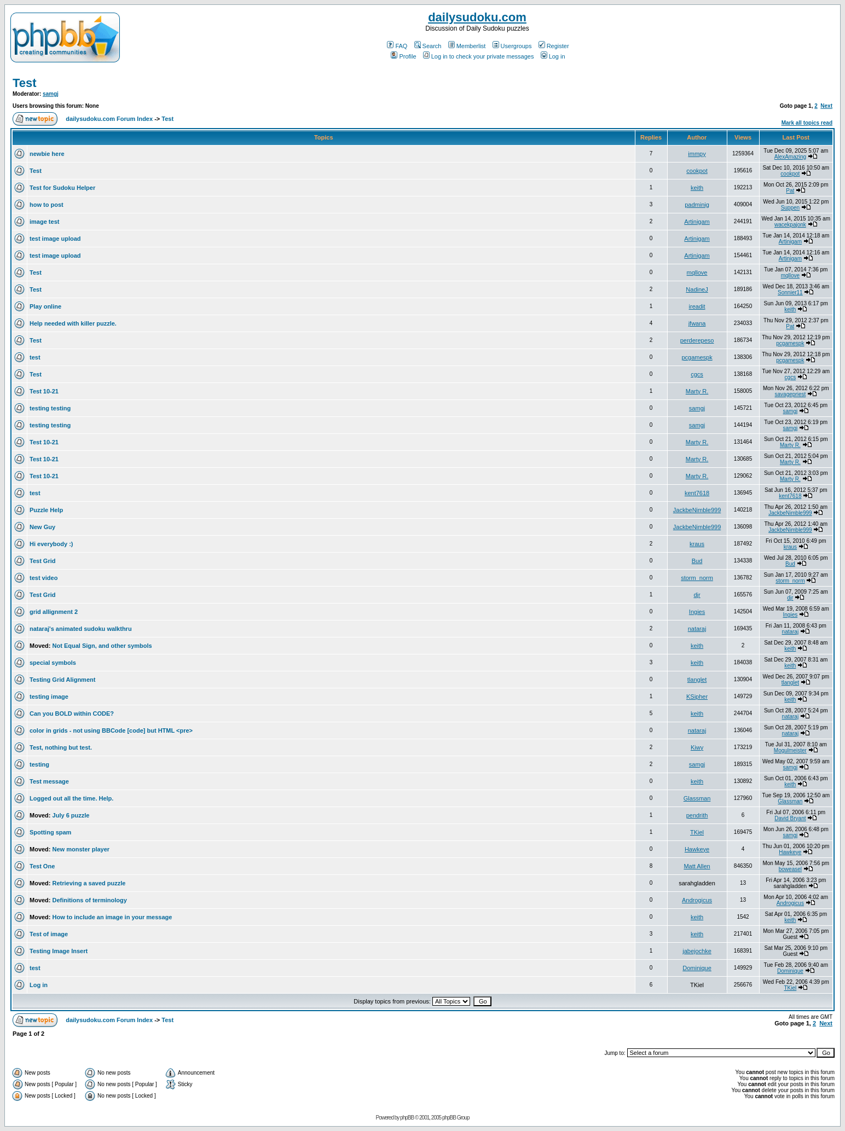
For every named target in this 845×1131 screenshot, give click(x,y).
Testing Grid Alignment (62, 679)
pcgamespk (790, 343)
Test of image (49, 934)
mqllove (697, 272)
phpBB (407, 1118)
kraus (697, 544)
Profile (403, 56)
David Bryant (790, 818)
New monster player (81, 849)
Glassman (697, 798)
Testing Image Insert (59, 951)
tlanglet (697, 679)
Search (428, 46)
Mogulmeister (790, 750)
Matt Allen (697, 866)
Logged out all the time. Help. (71, 798)
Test (25, 83)
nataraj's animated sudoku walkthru (81, 628)
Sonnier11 (790, 292)
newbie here (47, 153)
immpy (696, 153)
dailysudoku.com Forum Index (109, 118)
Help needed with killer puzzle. (73, 323)
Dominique (696, 968)
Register (554, 46)
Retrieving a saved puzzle (89, 883)
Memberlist (467, 46)
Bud (697, 561)
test (35, 357)
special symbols (53, 662)
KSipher (697, 696)
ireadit (697, 306)
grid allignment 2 (54, 611)
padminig (697, 204)
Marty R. (697, 391)
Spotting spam (50, 832)
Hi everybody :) (51, 544)
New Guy (42, 527)
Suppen (790, 208)
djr (696, 594)
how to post (46, 204)
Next (826, 106)
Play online (45, 306)
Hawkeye (697, 849)
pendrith (697, 815)
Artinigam (696, 221)
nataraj (697, 628)
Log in (553, 56)
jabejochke (696, 951)
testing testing (50, 408)
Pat (790, 191)
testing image (49, 696)
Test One (42, 866)
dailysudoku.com (477, 17)
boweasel (790, 869)
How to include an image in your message (112, 917)
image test (44, 221)
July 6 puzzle (71, 815)
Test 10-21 (44, 391)
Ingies (697, 611)
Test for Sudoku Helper (62, 187)
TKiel (697, 832)
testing (39, 764)
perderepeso (697, 340)
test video (43, 578)
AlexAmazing (790, 157)
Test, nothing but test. (61, 747)
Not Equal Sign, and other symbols (102, 645)
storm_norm (697, 578)
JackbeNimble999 (697, 510)
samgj (51, 94)
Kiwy (697, 747)
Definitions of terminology (90, 900)
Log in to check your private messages (478, 56)
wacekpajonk (790, 225)
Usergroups (512, 46)
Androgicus (697, 900)
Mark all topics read (807, 123)
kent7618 (697, 493)
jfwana (697, 323)
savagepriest (790, 394)
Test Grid (42, 561)
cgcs (697, 374)
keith (697, 187)
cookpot (697, 170)
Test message (49, 781)
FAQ (397, 46)
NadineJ (697, 289)
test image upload (55, 238)
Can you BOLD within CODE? (72, 713)
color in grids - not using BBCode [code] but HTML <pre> (111, 730)
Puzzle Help (46, 510)
